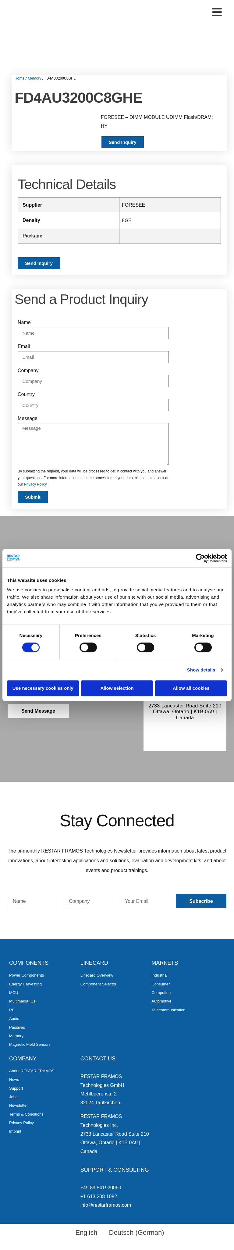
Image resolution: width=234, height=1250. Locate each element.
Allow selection (116, 688)
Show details (201, 669)
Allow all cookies (191, 688)
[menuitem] (83, 1232)
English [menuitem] (86, 1232)
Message (27, 418)
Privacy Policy (35, 484)
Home (19, 78)
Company (28, 370)
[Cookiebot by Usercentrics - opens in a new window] (200, 558)
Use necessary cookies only (42, 688)
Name (24, 322)
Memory (34, 78)
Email (24, 346)
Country (26, 394)
